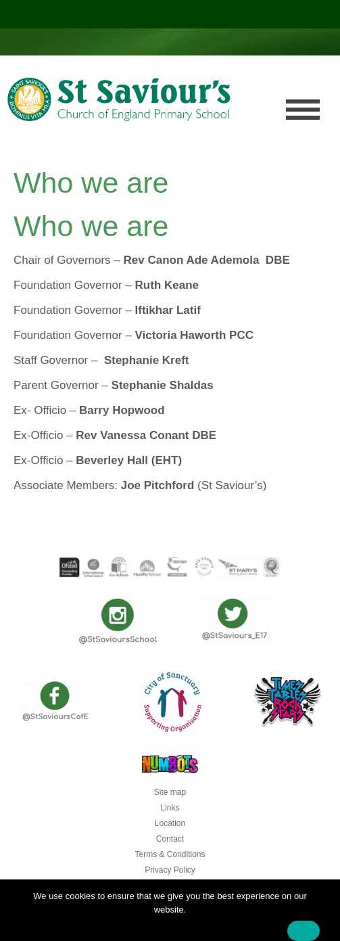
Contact (170, 839)
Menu (303, 109)
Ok (303, 931)
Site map (170, 792)
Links (169, 808)
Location (170, 823)
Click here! (168, 13)
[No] (323, 914)
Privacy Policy (170, 870)
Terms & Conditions (170, 854)
